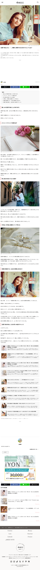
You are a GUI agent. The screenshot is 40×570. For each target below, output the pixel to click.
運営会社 (10, 558)
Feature (30, 537)
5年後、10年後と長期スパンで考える (10, 98)
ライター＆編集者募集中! (26, 558)
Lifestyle (10, 537)
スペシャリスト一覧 (33, 556)
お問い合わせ (21, 554)
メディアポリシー (9, 556)
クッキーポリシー (26, 556)
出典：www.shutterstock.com (34, 45)
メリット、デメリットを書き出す (10, 95)
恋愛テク (5, 452)
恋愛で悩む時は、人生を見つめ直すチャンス (12, 102)
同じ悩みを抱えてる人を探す (9, 97)
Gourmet (30, 534)
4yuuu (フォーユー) (16, 558)
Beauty (30, 531)
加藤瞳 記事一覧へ (34, 449)
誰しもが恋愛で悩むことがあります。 (10, 94)
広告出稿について (27, 554)
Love (10, 534)
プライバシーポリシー (18, 556)
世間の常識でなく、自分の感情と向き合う (11, 100)
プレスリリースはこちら (13, 554)
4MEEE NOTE (10, 540)
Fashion (10, 531)
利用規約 (3, 556)
